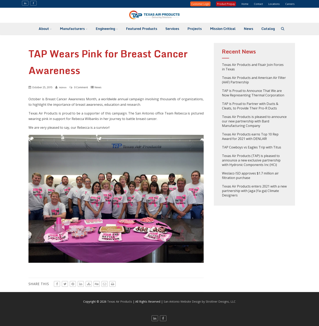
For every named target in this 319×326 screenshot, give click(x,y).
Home (244, 3)
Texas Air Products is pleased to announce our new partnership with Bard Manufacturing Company (254, 121)
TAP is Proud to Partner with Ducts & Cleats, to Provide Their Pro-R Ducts (250, 105)
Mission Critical (223, 28)
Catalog (268, 28)
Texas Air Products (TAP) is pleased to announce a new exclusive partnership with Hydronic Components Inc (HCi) (251, 160)
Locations (274, 3)
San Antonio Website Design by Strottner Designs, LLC (200, 301)
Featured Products (141, 28)
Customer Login (200, 3)
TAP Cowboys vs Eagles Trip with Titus (251, 147)
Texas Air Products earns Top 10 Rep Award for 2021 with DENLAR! (250, 136)
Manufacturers (73, 28)
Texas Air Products (119, 301)
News (248, 28)
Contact (258, 3)
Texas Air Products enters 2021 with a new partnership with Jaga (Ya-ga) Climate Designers (254, 190)
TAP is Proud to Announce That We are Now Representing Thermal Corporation (253, 92)
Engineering (107, 28)
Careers (290, 3)
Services (172, 28)
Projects (194, 28)
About (45, 28)
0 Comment (81, 87)
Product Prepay (226, 3)
